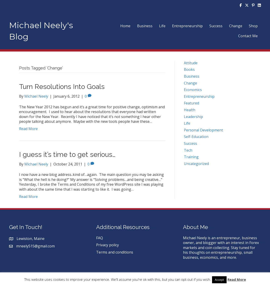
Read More (28, 128)
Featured (191, 103)
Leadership (193, 116)
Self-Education (196, 136)
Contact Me (248, 35)
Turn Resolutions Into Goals (62, 87)
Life (162, 25)
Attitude (191, 62)
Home (125, 25)
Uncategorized (196, 163)
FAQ (99, 237)
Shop (253, 25)
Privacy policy (107, 244)
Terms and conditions (114, 252)
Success (215, 25)
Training (191, 156)
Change (235, 25)
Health (189, 109)
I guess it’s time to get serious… (67, 154)
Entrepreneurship (187, 25)
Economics (193, 89)
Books (189, 69)
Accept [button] (219, 280)
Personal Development (203, 130)
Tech (188, 150)
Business (144, 25)
